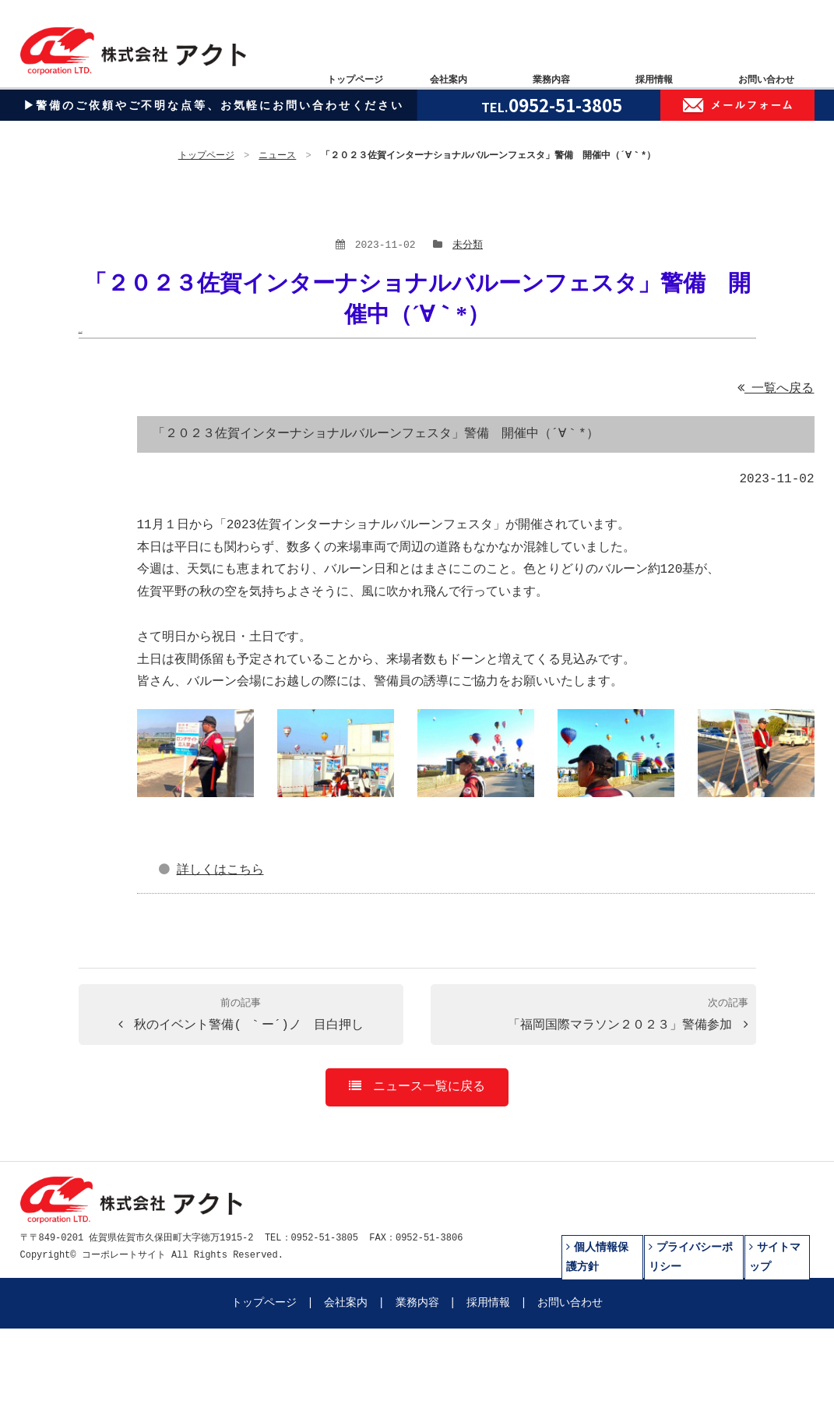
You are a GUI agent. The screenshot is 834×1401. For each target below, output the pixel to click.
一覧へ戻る (776, 388)
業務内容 (417, 1303)
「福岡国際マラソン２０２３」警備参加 (628, 1015)
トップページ (206, 156)
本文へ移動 (81, 331)
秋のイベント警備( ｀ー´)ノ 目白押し (241, 1015)
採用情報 (488, 1303)
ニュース (278, 156)
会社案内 (346, 1303)
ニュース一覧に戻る (417, 1087)
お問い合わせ (570, 1303)
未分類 (467, 245)
